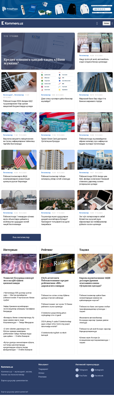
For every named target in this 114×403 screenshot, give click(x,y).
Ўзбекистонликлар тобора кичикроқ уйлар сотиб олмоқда (55, 178)
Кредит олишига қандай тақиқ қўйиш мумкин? (34, 61)
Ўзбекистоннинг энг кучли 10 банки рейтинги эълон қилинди (55, 306)
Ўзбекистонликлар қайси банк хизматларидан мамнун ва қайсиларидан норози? (93, 299)
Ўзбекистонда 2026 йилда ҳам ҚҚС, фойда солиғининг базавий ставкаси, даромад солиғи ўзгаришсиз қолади (94, 180)
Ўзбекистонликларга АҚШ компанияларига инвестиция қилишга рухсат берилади (16, 179)
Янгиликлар (84, 56)
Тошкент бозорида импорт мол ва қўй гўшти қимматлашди (18, 281)
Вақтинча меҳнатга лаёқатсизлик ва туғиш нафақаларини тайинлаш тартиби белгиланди (19, 141)
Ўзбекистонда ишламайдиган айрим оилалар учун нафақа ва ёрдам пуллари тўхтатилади (93, 141)
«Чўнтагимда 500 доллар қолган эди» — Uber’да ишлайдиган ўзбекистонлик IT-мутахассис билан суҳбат (18, 297)
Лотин (106, 23)
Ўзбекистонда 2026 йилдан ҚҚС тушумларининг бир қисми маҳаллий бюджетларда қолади (18, 104)
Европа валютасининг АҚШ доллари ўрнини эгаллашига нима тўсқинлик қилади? (92, 282)
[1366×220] (57, 17)
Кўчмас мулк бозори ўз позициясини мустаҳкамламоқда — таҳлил (94, 342)
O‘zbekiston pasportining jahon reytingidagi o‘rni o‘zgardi (54, 315)
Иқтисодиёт (8, 95)
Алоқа (41, 378)
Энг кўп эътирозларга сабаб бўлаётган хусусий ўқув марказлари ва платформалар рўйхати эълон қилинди (93, 221)
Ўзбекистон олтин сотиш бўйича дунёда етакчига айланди (56, 297)
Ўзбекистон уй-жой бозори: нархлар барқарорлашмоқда (92, 332)
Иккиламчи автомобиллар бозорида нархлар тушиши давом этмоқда (95, 322)
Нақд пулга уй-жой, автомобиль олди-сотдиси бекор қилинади (94, 60)
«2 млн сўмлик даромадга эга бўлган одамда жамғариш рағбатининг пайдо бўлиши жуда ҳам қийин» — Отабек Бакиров (18, 337)
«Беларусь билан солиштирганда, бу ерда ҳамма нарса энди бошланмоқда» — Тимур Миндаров (18, 323)
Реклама (42, 382)
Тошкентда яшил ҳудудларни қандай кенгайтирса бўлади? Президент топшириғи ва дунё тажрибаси (55, 221)
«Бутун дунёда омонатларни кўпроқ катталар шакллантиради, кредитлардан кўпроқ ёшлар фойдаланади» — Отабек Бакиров (18, 351)
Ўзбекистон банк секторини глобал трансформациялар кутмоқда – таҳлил (92, 310)
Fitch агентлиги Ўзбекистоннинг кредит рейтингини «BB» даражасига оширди (55, 282)
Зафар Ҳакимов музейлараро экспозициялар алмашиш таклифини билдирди (16, 310)
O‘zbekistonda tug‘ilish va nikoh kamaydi (54, 338)
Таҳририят (43, 374)
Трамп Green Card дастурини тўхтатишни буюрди (54, 140)
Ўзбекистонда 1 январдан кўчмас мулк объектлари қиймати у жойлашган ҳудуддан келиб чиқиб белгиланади (18, 221)
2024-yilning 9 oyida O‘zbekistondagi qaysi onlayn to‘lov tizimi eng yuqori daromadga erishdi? (56, 327)
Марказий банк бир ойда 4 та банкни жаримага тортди (92, 100)
